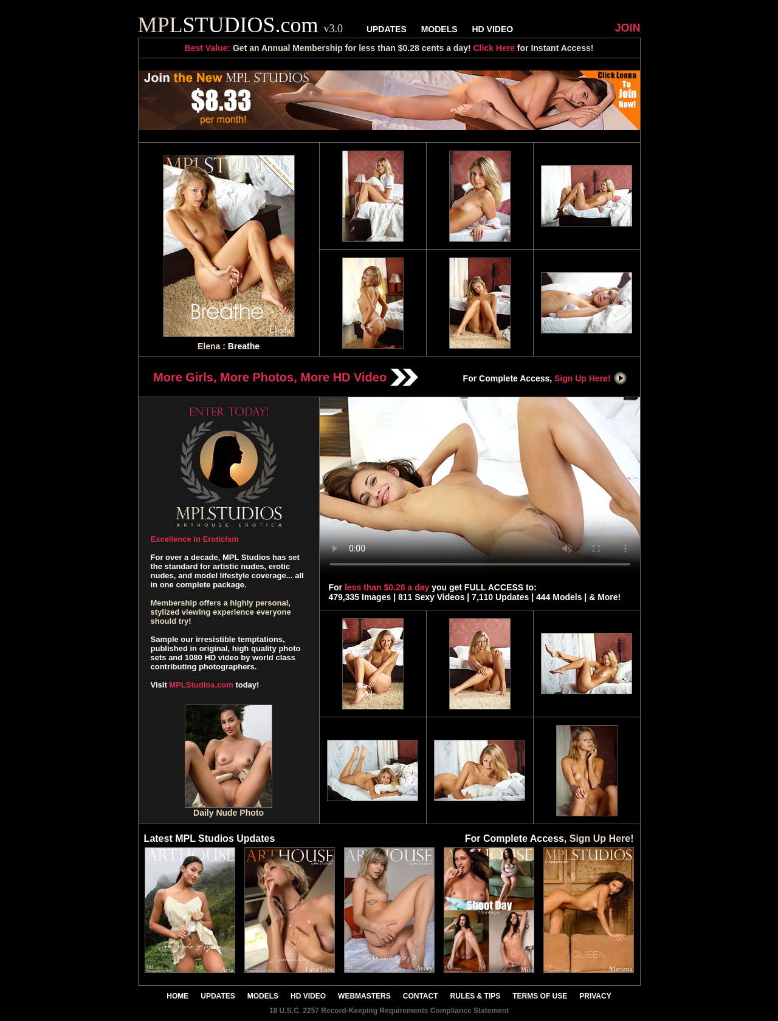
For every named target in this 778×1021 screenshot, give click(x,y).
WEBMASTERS (364, 996)
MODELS (439, 29)
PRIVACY (595, 996)
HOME (177, 996)
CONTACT (420, 996)
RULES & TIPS (475, 996)
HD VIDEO (492, 29)
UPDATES (387, 29)
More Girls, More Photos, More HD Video (285, 377)
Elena (209, 346)
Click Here (493, 48)
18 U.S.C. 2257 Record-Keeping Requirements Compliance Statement (389, 1010)
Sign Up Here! (590, 378)
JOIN (627, 28)
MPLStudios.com (201, 684)
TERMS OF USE (539, 996)
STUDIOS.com (240, 25)
